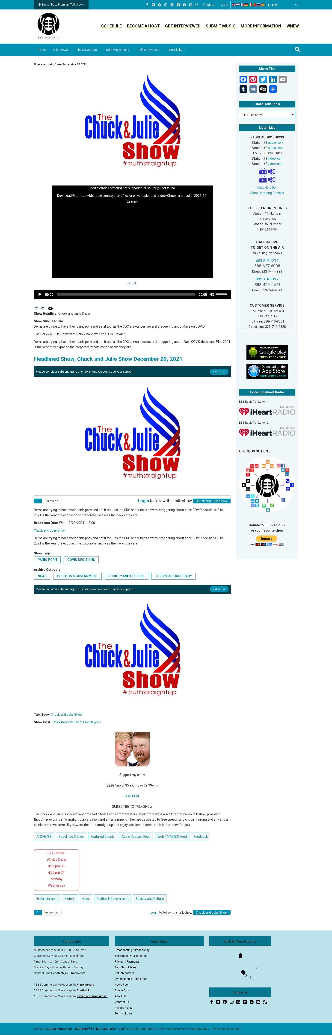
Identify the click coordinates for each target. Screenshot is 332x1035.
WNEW (293, 26)
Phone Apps (122, 990)
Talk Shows (62, 49)
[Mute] (212, 294)
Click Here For (267, 187)
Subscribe (219, 371)
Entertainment (47, 898)
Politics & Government (77, 576)
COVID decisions (81, 560)
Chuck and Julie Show (50, 530)
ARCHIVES (44, 836)
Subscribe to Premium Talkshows (61, 4)
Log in (224, 4)
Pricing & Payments (127, 961)
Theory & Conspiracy (173, 576)
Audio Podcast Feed (136, 836)
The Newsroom (90, 49)
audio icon (275, 142)
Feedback (201, 836)
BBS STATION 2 (267, 279)
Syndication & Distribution (131, 979)
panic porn (47, 560)
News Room (122, 984)
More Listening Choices (267, 193)
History (70, 898)
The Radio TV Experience (131, 955)
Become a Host (143, 26)
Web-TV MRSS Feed (172, 836)
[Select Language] (281, 5)
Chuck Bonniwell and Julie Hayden (76, 722)
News (42, 576)
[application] (132, 231)
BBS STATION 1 (267, 260)
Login (143, 500)
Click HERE (132, 796)
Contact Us (122, 1002)
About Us (120, 996)
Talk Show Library (125, 967)
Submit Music (220, 26)
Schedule (111, 26)
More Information (261, 26)
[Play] (40, 294)
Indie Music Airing (123, 49)
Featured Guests (103, 836)
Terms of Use (123, 1013)
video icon (275, 158)
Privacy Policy (123, 1007)
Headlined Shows (71, 836)
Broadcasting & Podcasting (132, 950)
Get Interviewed (182, 26)
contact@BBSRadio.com (69, 973)
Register (209, 4)
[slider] (126, 294)
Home (43, 49)
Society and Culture (126, 576)
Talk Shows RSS (155, 49)
